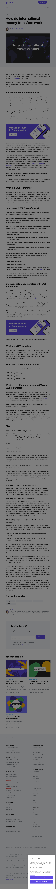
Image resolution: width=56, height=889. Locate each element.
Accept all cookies (41, 877)
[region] (41, 872)
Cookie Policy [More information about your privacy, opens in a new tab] (32, 875)
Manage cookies (41, 884)
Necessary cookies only (41, 881)
